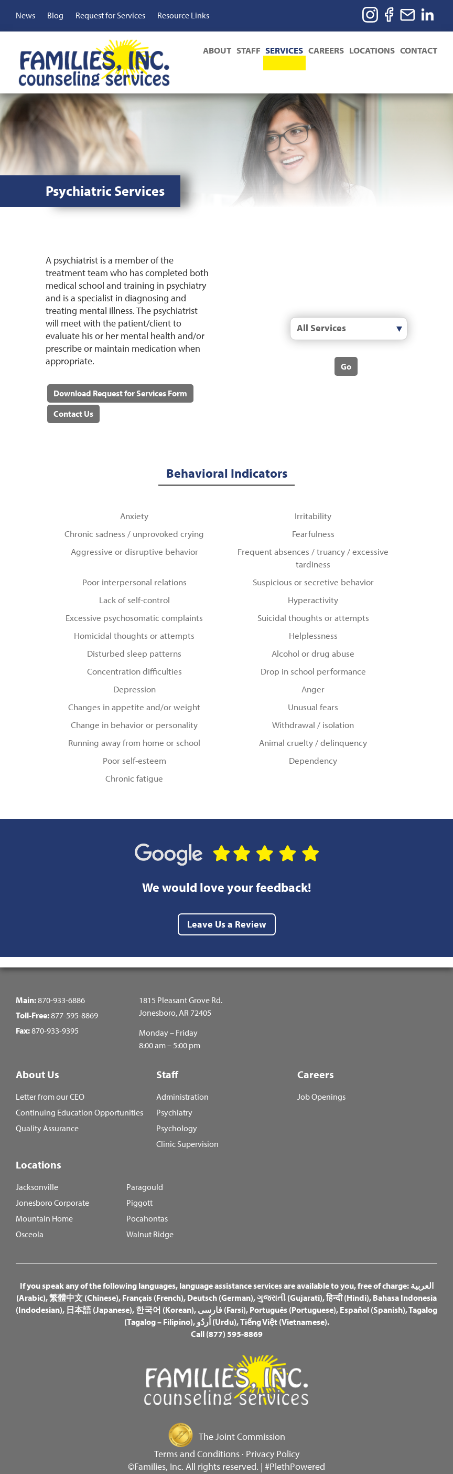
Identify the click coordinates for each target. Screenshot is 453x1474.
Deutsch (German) (220, 1282)
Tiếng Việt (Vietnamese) (283, 1306)
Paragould (144, 1172)
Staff (244, 49)
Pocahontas (147, 1203)
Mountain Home (44, 1203)
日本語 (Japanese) (99, 1294)
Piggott (139, 1188)
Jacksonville (37, 1172)
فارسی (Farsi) (222, 1294)
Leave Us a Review (226, 905)
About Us (37, 1055)
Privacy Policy (272, 1439)
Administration (182, 1080)
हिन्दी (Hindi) (347, 1282)
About (211, 49)
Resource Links (183, 15)
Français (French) (153, 1282)
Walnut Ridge (150, 1219)
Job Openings (321, 1080)
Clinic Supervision (187, 1127)
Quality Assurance (47, 1112)
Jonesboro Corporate (52, 1188)
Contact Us (73, 394)
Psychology (176, 1112)
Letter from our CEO (50, 1080)
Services (281, 49)
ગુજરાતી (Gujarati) (289, 1282)
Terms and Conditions (197, 1439)
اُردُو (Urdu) (216, 1306)
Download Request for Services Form (120, 373)
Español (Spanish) (372, 1294)
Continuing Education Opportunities (79, 1096)
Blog (55, 15)
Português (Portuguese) (293, 1294)
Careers (324, 49)
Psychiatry (174, 1096)
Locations (371, 49)
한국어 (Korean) (165, 1294)
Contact (418, 49)
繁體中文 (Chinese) (83, 1282)
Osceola (30, 1219)
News (25, 15)
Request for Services (110, 15)
